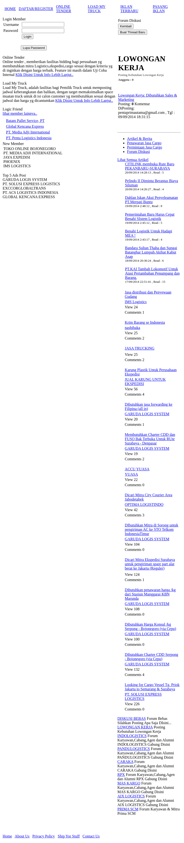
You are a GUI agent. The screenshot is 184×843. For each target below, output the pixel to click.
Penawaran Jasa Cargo (144, 143)
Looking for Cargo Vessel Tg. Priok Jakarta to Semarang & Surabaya (152, 687)
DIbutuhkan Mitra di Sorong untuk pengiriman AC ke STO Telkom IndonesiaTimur (151, 529)
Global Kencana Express (25, 126)
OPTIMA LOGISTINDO (144, 504)
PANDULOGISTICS (133, 749)
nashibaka (132, 328)
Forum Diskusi (138, 152)
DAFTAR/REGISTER (36, 9)
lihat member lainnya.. (20, 113)
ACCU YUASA (137, 469)
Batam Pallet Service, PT (25, 121)
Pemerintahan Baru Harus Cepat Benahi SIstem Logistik (150, 216)
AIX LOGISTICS (131, 796)
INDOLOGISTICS (132, 736)
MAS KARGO (128, 783)
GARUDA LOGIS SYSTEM (147, 414)
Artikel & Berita (139, 139)
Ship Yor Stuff (69, 836)
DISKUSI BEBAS (131, 718)
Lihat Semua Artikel (133, 160)
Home (7, 836)
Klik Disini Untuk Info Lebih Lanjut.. (44, 75)
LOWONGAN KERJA (135, 727)
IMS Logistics (136, 302)
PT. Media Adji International (28, 132)
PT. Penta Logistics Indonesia (29, 138)
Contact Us (91, 836)
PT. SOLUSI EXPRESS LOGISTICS (143, 696)
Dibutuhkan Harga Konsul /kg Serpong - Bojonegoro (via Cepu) (150, 626)
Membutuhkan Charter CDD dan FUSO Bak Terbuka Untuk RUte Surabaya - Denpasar (150, 439)
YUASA (131, 474)
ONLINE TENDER (63, 9)
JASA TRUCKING (140, 348)
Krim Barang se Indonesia (145, 322)
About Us (22, 836)
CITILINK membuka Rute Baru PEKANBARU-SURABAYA (149, 166)
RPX (121, 775)
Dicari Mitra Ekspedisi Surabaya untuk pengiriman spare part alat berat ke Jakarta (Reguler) (150, 564)
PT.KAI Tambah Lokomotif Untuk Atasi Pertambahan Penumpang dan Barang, (152, 273)
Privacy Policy (43, 836)
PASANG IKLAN (160, 9)
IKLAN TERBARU (129, 9)
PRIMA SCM (127, 809)
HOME (10, 9)
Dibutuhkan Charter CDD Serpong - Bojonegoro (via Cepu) (151, 656)
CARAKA (125, 762)
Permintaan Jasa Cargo (144, 147)
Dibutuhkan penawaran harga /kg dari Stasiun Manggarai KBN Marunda (150, 594)
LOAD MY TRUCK (96, 9)
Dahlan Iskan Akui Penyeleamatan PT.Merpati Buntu (151, 200)
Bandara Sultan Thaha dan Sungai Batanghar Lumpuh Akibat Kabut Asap (151, 252)
